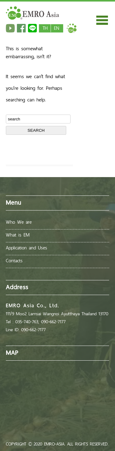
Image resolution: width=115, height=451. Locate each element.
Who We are (19, 222)
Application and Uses (26, 248)
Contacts (14, 260)
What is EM (17, 235)
